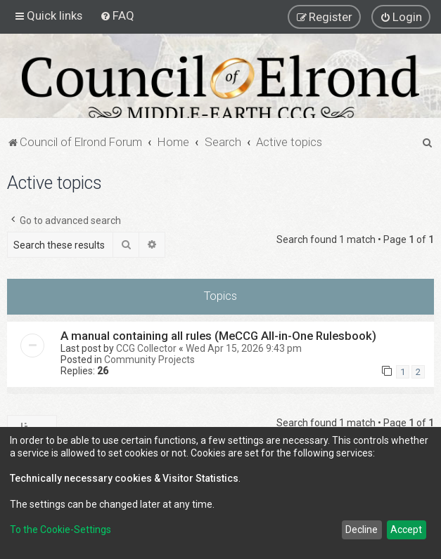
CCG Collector (146, 348)
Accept (406, 529)
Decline (361, 529)
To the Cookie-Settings (60, 529)
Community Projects (149, 359)
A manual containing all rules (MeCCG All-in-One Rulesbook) (218, 336)
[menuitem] (117, 15)
